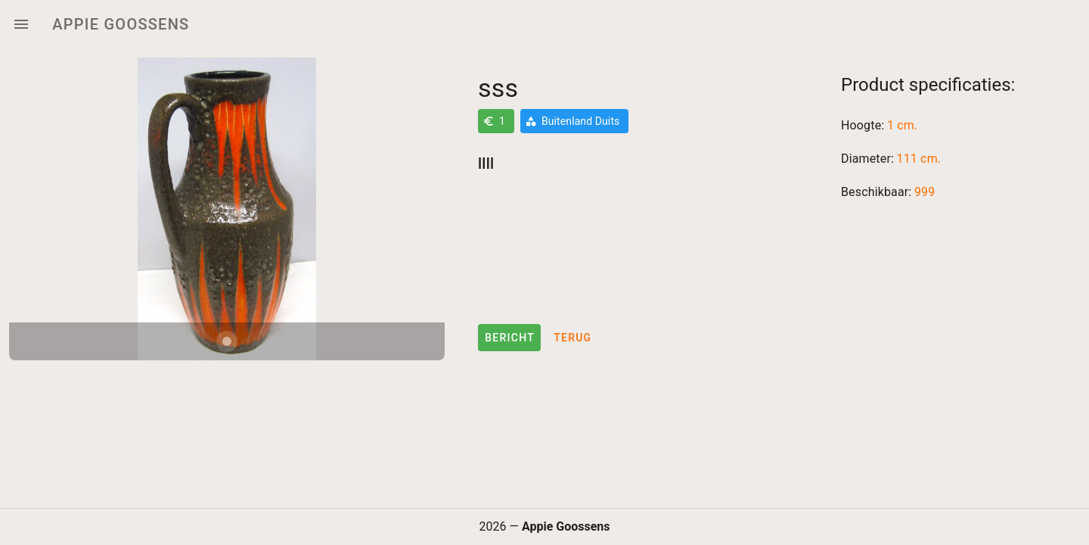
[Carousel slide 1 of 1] (226, 341)
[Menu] (21, 24)
